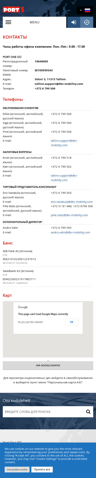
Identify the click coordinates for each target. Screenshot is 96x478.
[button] (84, 10)
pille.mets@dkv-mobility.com (69, 215)
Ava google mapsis (48, 365)
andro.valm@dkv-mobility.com (70, 232)
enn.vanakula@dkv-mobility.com (72, 201)
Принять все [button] (42, 469)
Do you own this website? (30, 322)
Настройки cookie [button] (17, 469)
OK (72, 322)
